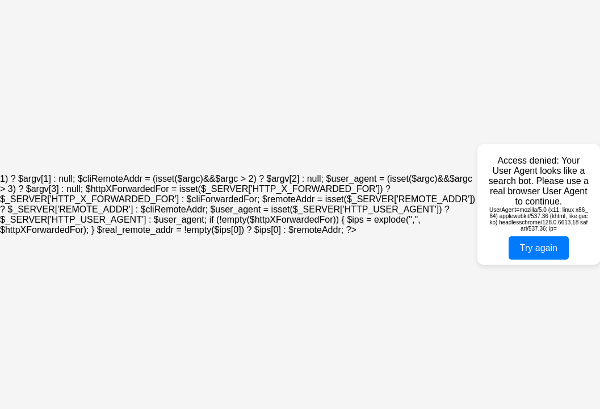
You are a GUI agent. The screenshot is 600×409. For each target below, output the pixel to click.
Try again (538, 248)
